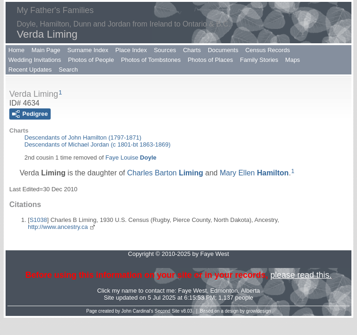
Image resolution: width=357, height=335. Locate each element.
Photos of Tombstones (150, 59)
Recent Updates (30, 69)
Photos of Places (210, 59)
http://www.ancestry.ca (58, 226)
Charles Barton (165, 173)
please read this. (300, 275)
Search (68, 69)
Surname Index (87, 50)
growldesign (258, 311)
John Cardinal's (137, 311)
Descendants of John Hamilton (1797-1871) (83, 137)
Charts (192, 50)
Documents (223, 50)
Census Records (267, 50)
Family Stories (259, 59)
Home (16, 50)
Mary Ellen (254, 173)
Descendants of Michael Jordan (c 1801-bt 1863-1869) (98, 144)
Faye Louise (131, 157)
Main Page (46, 50)
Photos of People (91, 59)
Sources (165, 50)
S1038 (38, 219)
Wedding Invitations (34, 59)
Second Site (167, 311)
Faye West (192, 290)
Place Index (131, 50)
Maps (292, 59)
